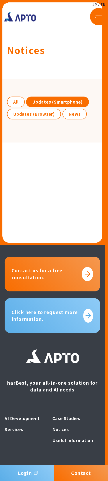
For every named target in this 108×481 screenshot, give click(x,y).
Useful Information (72, 440)
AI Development (22, 418)
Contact (81, 473)
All (16, 102)
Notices (60, 429)
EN (98, 10)
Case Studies (66, 418)
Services (14, 429)
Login (27, 473)
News (74, 114)
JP (89, 10)
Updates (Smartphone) (57, 102)
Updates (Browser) (34, 114)
